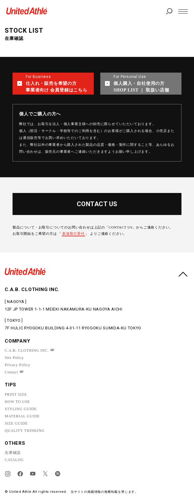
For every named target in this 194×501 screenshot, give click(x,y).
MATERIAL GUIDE (22, 416)
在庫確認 (13, 452)
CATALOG (14, 460)
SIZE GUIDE (16, 423)
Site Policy (14, 357)
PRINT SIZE (16, 394)
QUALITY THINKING (25, 430)
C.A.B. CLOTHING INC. (27, 350)
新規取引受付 (73, 233)
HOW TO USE (17, 401)
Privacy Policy (17, 365)
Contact (11, 372)
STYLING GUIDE (21, 409)
